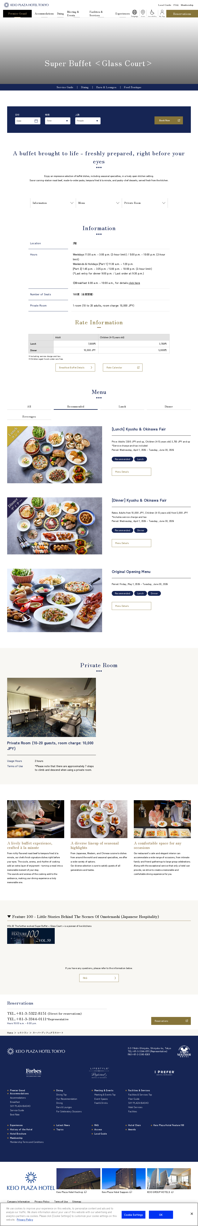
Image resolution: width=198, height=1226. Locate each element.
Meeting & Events (73, 13)
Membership (187, 4)
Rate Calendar (114, 367)
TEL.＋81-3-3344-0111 (38, 1018)
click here (134, 283)
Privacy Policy (42, 1201)
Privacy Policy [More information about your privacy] (25, 1219)
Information (40, 203)
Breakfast (15, 1101)
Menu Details (122, 471)
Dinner (169, 406)
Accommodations (44, 13)
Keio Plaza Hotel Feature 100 (169, 1125)
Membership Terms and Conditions (27, 1141)
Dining (60, 13)
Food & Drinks (101, 1102)
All (29, 406)
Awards (132, 1129)
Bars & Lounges (106, 87)
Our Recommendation (66, 1098)
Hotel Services (135, 1107)
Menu (81, 203)
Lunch (122, 406)
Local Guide (164, 4)
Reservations (182, 14)
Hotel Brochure (18, 1133)
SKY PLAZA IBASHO (20, 1105)
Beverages (29, 416)
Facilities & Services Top (140, 1094)
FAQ (175, 4)
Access (98, 1129)
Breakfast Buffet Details (71, 367)
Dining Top (61, 1094)
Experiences (122, 13)
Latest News (63, 1125)
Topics (60, 1129)
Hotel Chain (134, 1125)
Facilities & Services (96, 13)
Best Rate (15, 1114)
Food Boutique (132, 87)
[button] (134, 13)
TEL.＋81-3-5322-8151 (44, 1013)
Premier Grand (17, 13)
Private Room (132, 203)
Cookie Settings (133, 1215)
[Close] (192, 1214)
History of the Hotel (21, 1129)
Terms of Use (60, 1201)
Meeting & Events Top (104, 1094)
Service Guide (65, 87)
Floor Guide (133, 1098)
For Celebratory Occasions (69, 1111)
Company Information (18, 1201)
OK (161, 1215)
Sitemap (76, 1201)
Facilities (132, 1111)
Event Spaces (101, 1098)
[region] (98, 347)
